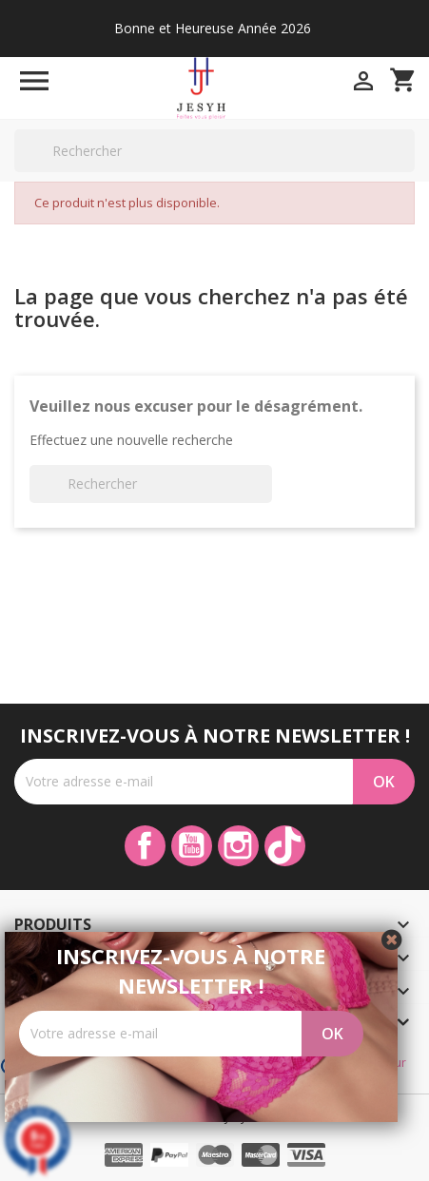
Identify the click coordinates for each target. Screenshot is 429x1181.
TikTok (284, 845)
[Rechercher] (214, 150)
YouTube (191, 845)
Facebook (145, 845)
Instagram (238, 845)
